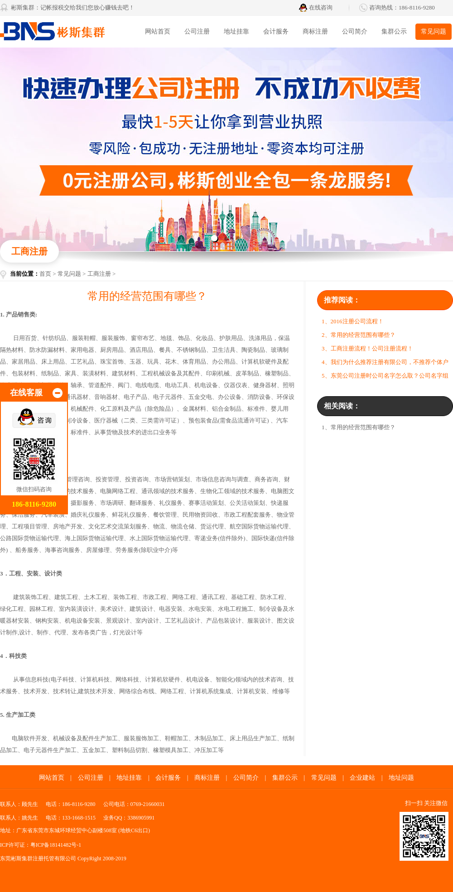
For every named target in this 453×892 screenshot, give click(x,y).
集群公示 (394, 31)
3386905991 (140, 818)
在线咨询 (321, 7)
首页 (45, 273)
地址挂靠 (236, 31)
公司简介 (354, 31)
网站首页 (157, 31)
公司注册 (197, 31)
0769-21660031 (147, 804)
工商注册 (99, 273)
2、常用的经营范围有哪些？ (358, 334)
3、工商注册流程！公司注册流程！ (367, 348)
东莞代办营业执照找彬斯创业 (226, 149)
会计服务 (276, 31)
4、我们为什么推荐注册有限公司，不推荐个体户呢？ (385, 364)
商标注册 (315, 31)
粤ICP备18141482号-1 (56, 845)
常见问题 (433, 31)
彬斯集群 (68, 32)
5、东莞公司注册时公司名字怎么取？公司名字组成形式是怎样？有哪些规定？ (385, 377)
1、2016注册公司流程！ (353, 321)
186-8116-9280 (417, 7)
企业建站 (362, 777)
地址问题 (401, 777)
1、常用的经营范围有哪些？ (358, 427)
